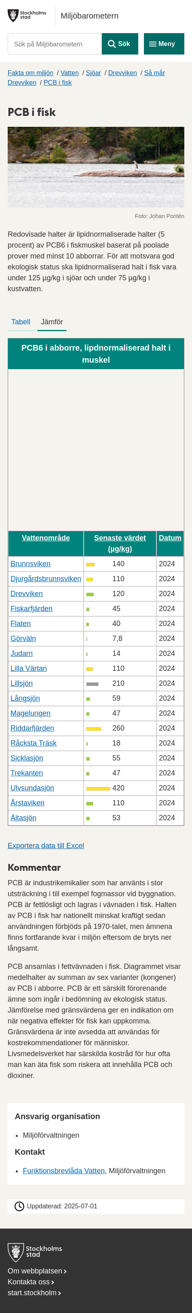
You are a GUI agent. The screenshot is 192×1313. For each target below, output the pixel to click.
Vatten (70, 72)
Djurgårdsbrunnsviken (46, 579)
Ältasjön (23, 818)
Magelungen (31, 713)
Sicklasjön (27, 758)
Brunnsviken (31, 564)
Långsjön (25, 698)
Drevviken (122, 72)
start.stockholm (32, 1293)
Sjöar (93, 72)
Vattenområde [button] (46, 538)
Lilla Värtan (29, 668)
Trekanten (27, 773)
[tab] (22, 320)
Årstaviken (27, 803)
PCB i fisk (58, 82)
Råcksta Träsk (34, 743)
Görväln (23, 638)
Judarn (22, 653)
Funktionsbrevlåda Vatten (64, 1171)
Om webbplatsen (35, 1271)
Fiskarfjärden (32, 609)
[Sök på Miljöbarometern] (55, 44)
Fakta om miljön (30, 72)
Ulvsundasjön (32, 788)
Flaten (21, 624)
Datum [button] (170, 538)
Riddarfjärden (32, 728)
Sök (124, 43)
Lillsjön (22, 683)
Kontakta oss (29, 1282)
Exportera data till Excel (46, 846)
